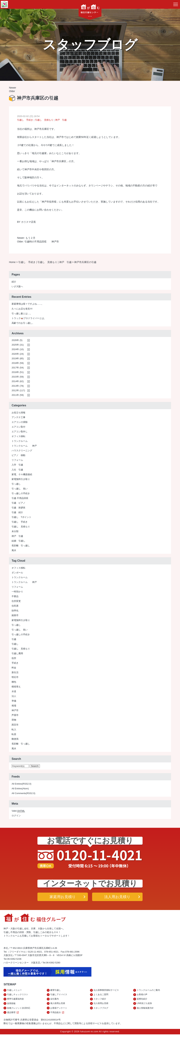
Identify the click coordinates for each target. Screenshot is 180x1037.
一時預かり (17, 592)
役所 (14, 659)
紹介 (14, 282)
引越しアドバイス (58, 996)
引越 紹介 (17, 513)
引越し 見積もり (44, 120)
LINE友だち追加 (144, 1005)
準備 (14, 701)
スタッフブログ (101, 1010)
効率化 (15, 611)
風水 (14, 551)
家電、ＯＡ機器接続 (22, 475)
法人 (14, 697)
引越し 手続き (25, 120)
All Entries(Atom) (20, 789)
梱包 (14, 682)
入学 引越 (17, 465)
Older (12, 91)
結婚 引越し (18, 541)
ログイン (16, 816)
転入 (14, 730)
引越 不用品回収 (20, 499)
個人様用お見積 (57, 1005)
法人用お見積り (117, 898)
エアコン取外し (20, 432)
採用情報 (11, 1005)
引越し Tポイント (21, 518)
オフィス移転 (18, 437)
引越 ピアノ (18, 503)
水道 (14, 692)
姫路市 (15, 616)
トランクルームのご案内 (148, 991)
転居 (14, 735)
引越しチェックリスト (17, 996)
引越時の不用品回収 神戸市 (41, 242)
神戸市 (15, 711)
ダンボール (17, 573)
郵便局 (15, 740)
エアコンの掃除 (20, 423)
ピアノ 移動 (18, 456)
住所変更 (16, 602)
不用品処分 (57, 1015)
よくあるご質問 (101, 996)
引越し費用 (17, 654)
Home (12, 263)
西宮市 (15, 725)
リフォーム (17, 461)
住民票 (15, 606)
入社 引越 (17, 470)
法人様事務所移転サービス (106, 991)
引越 (14, 640)
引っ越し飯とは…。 (22, 314)
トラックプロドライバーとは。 (29, 319)
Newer (12, 87)
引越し (15, 644)
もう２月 (30, 238)
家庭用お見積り (62, 898)
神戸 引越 (61, 120)
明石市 (15, 678)
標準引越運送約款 (15, 1001)
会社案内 (54, 1001)
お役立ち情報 (18, 413)
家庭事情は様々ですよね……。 (28, 304)
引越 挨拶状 (18, 508)
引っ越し (16, 484)
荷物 (14, 720)
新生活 (15, 673)
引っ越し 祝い (20, 489)
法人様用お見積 (101, 1005)
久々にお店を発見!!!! (22, 309)
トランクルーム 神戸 (24, 446)
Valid (18, 811)
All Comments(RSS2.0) (23, 794)
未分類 (15, 532)
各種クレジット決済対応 (18, 1010)
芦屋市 (15, 716)
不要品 (15, 597)
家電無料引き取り (21, 480)
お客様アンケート (58, 1010)
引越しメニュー (14, 991)
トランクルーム (20, 442)
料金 (14, 668)
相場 (14, 706)
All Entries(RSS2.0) (21, 784)
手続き (15, 663)
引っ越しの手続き (21, 494)
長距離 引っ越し (21, 546)
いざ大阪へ (17, 287)
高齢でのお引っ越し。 (23, 324)
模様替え (16, 687)
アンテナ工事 (18, 418)
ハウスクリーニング (22, 451)
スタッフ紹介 (100, 1001)
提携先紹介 (142, 1001)
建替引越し (55, 991)
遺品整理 (13, 1015)
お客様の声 (142, 996)
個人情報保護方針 (145, 1010)
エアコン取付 (18, 427)
